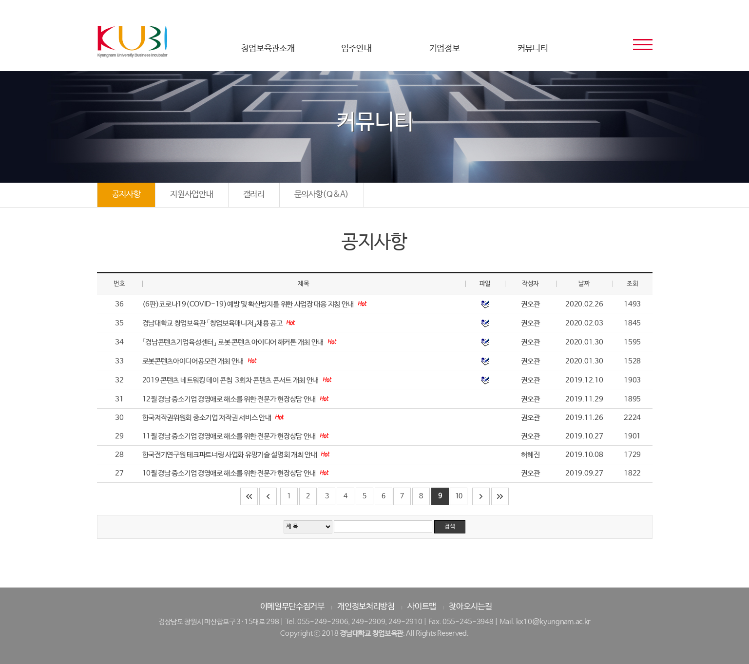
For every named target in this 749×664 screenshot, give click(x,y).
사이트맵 (421, 606)
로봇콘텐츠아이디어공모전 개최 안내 (193, 361)
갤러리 (254, 194)
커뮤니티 (533, 49)
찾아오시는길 (470, 606)
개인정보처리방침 (366, 606)
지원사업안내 (191, 194)
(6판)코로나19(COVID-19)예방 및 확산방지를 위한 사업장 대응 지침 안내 (248, 304)
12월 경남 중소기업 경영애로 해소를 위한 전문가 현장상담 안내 (229, 399)
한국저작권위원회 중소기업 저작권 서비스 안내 (207, 418)
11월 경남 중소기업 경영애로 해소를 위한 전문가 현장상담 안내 (229, 436)
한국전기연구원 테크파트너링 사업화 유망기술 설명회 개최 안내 (230, 455)
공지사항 (126, 194)
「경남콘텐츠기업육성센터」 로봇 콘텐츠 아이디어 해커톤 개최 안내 (233, 342)
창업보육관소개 (268, 49)
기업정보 (444, 49)
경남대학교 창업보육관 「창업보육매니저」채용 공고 (213, 323)
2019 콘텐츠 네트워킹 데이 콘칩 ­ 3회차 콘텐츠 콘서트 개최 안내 (231, 380)
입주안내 (356, 49)
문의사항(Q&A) (321, 194)
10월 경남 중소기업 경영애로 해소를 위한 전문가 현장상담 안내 (229, 473)
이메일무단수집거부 (292, 606)
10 (458, 496)
